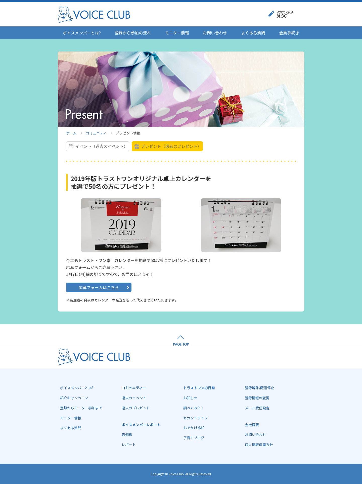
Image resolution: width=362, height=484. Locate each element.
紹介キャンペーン (74, 397)
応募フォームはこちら (99, 287)
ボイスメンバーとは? (82, 33)
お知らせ (190, 397)
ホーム (71, 133)
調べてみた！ (193, 407)
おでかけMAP (194, 427)
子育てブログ (193, 437)
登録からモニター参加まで (81, 407)
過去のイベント (134, 397)
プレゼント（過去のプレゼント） (171, 146)
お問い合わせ (215, 33)
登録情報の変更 (257, 397)
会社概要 (252, 424)
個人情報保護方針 (259, 444)
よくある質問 (253, 33)
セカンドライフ (195, 417)
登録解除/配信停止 (259, 387)
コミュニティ (96, 133)
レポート (129, 444)
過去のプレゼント (136, 407)
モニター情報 (177, 33)
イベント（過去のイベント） (101, 146)
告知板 (127, 434)
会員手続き (289, 33)
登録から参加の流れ (133, 33)
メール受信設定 (257, 407)
